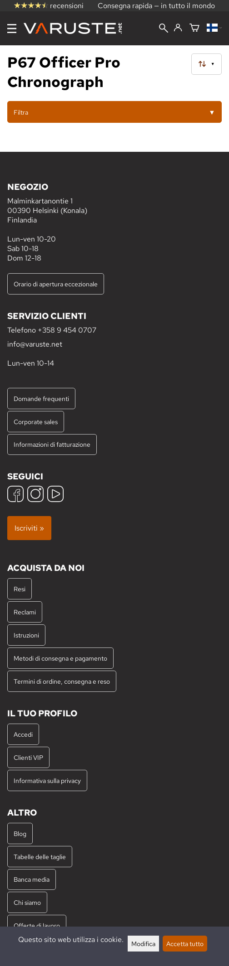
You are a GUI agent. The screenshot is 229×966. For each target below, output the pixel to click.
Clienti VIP (28, 757)
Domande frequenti (41, 398)
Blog (20, 833)
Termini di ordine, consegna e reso (62, 681)
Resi (19, 588)
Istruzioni (26, 635)
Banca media (32, 879)
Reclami (25, 612)
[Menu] (11, 28)
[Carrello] (194, 28)
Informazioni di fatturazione (52, 444)
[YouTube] (55, 495)
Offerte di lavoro (37, 925)
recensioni (49, 5)
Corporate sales (36, 421)
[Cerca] (163, 29)
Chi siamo (27, 902)
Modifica (143, 943)
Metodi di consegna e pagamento (60, 658)
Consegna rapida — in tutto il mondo (156, 5)
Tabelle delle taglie (40, 856)
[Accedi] (178, 28)
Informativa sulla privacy (47, 780)
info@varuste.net (34, 344)
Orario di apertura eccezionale (56, 284)
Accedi (23, 734)
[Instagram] (35, 495)
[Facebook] (15, 495)
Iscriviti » (29, 528)
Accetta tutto (185, 943)
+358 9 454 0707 (67, 330)
